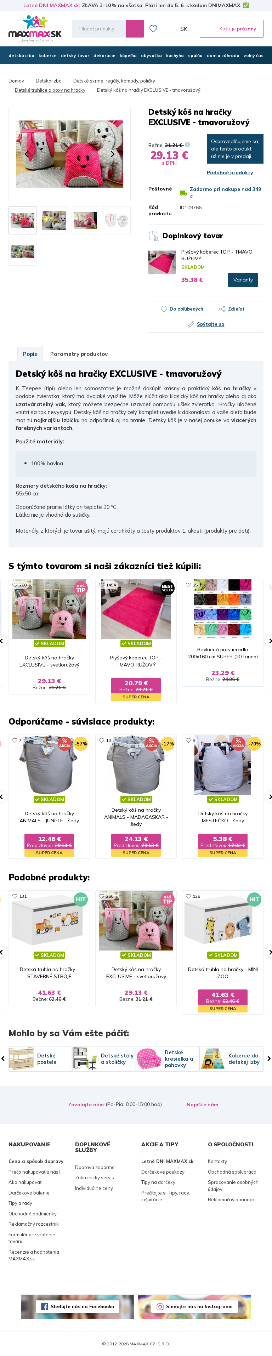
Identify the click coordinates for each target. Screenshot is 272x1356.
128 (196, 896)
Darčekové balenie (29, 1193)
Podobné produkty (230, 172)
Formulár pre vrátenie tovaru (31, 1238)
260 (23, 585)
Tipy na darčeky (158, 1182)
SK (183, 28)
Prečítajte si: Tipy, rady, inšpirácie (165, 1196)
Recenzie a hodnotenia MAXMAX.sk (33, 1255)
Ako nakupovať (25, 1182)
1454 (111, 585)
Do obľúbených (186, 309)
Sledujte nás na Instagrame (199, 1306)
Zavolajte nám (86, 1104)
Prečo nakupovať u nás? (34, 1172)
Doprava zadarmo (95, 1167)
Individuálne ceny (94, 1188)
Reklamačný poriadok (231, 1199)
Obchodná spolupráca (232, 1172)
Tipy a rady (20, 1203)
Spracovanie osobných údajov (233, 1185)
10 (108, 740)
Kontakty (217, 1161)
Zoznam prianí (153, 29)
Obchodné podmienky (32, 1213)
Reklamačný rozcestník (33, 1224)
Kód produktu (158, 210)
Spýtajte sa (211, 324)
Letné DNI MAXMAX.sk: (51, 5)
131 (23, 896)
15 (195, 585)
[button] (26, 154)
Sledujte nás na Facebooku (82, 1306)
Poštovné (158, 189)
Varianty (243, 280)
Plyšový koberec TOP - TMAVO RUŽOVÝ (217, 255)
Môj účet (169, 29)
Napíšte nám (202, 1104)
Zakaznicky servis (94, 1177)
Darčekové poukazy (163, 1172)
